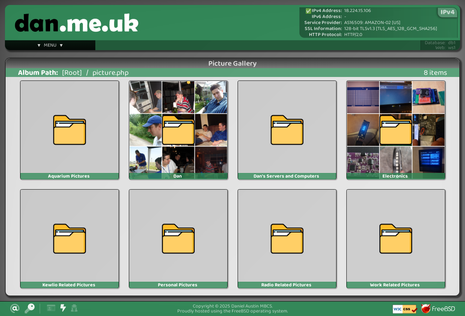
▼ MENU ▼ (50, 46)
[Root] (72, 73)
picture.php (111, 73)
